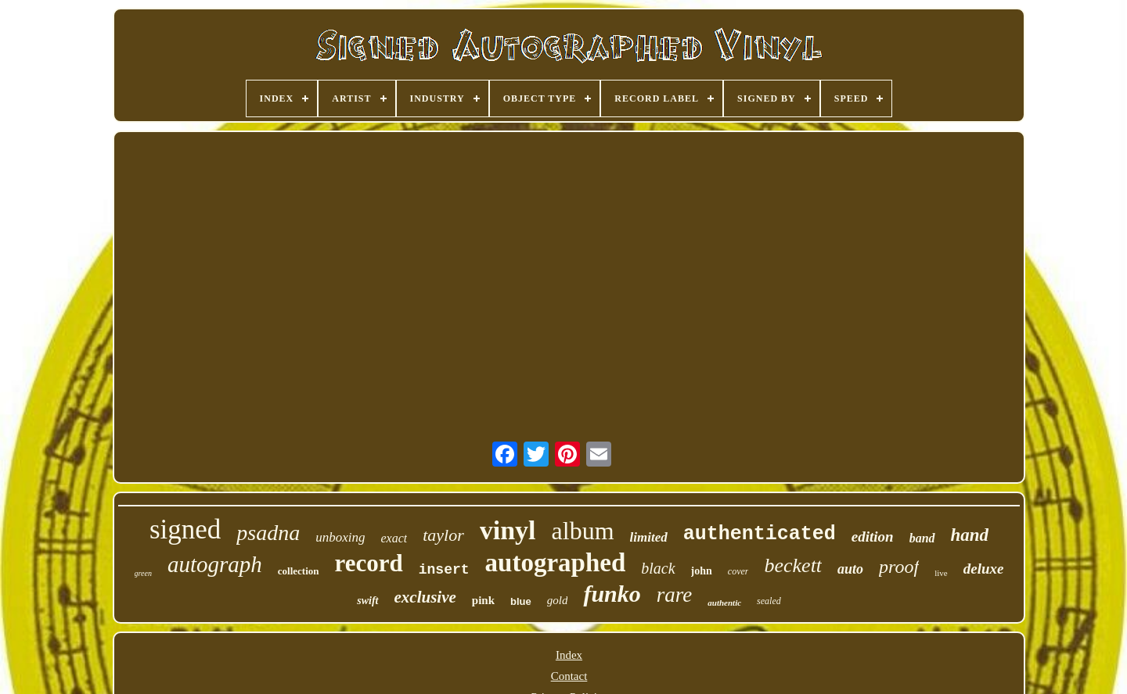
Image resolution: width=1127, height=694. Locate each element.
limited (649, 537)
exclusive (425, 597)
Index (569, 655)
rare (675, 594)
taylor (443, 535)
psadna (268, 532)
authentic (724, 602)
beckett (793, 565)
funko (611, 593)
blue (520, 601)
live (941, 573)
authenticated (759, 534)
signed (185, 529)
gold (557, 600)
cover (738, 571)
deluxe (983, 568)
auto (850, 569)
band (922, 538)
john (701, 571)
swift (367, 600)
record (369, 563)
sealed (769, 601)
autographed (555, 563)
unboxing (340, 537)
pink (483, 600)
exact (393, 538)
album (583, 531)
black (658, 568)
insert (444, 570)
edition (873, 536)
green (143, 573)
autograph (214, 564)
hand (970, 535)
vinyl (508, 530)
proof (899, 566)
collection (298, 571)
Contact (569, 676)
